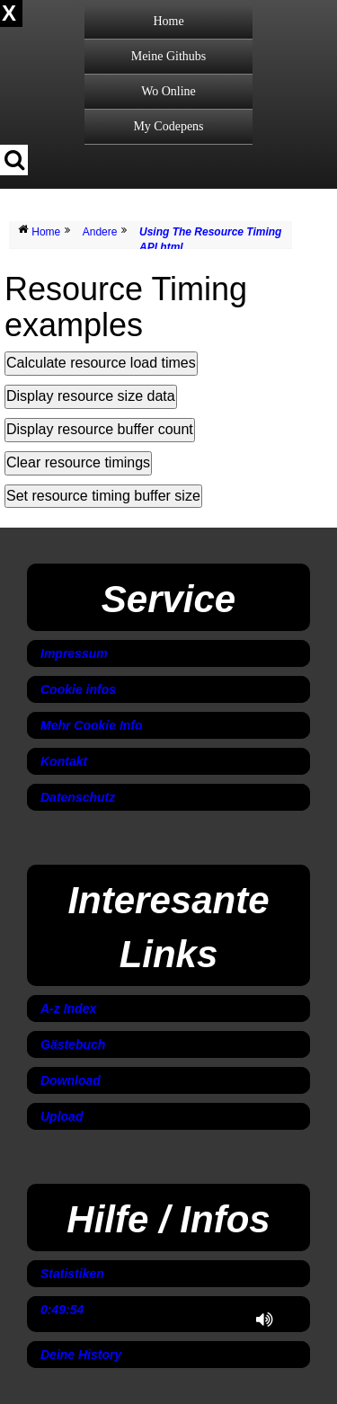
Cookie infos (78, 689)
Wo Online (168, 91)
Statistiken (72, 1273)
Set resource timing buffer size (103, 495)
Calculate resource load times (101, 362)
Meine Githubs (169, 56)
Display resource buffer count (99, 429)
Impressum (74, 653)
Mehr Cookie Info (91, 725)
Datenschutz (77, 797)
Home (168, 21)
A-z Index (68, 1008)
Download (70, 1080)
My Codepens (168, 126)
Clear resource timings (78, 462)
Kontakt (63, 761)
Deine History (80, 1354)
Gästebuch (72, 1044)
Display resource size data (90, 396)
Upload (61, 1116)
